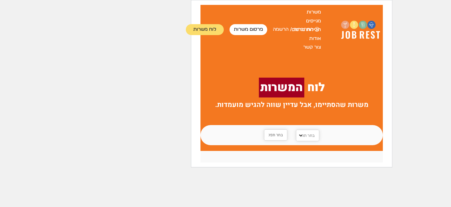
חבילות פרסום (240, 29)
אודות (249, 38)
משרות (247, 12)
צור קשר (246, 47)
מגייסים (247, 21)
